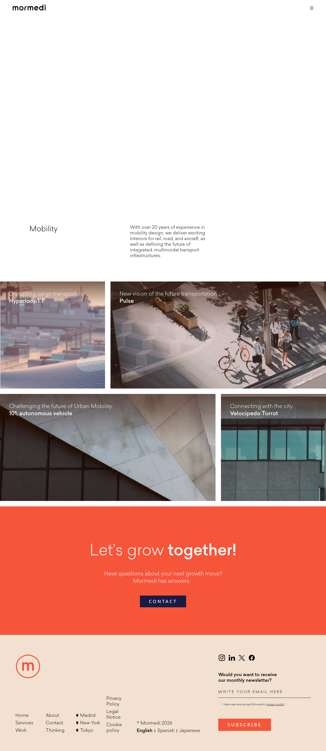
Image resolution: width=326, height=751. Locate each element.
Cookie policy (114, 728)
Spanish (166, 731)
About (52, 715)
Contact (54, 723)
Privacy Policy (113, 701)
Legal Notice (113, 715)
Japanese (189, 731)
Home (22, 715)
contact (163, 601)
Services (24, 723)
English (144, 731)
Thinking (55, 730)
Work (20, 730)
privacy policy (275, 704)
